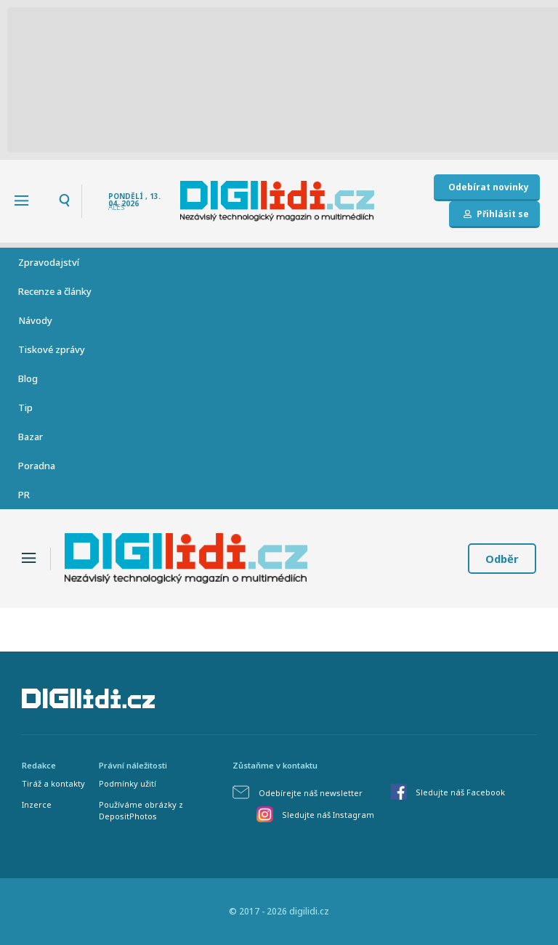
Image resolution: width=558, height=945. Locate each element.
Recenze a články (55, 291)
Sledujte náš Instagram (328, 814)
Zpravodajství (48, 262)
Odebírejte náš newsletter (311, 792)
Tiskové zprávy (51, 349)
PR (24, 494)
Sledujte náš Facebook (460, 792)
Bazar (30, 436)
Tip (25, 407)
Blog (28, 378)
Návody (35, 320)
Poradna (36, 465)
